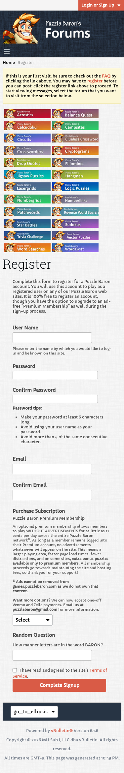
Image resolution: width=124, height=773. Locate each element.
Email (19, 459)
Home (9, 62)
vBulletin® (62, 730)
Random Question (34, 635)
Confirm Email (30, 485)
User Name (25, 328)
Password (24, 366)
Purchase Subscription (39, 511)
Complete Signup (59, 685)
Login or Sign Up (101, 5)
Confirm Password (34, 390)
